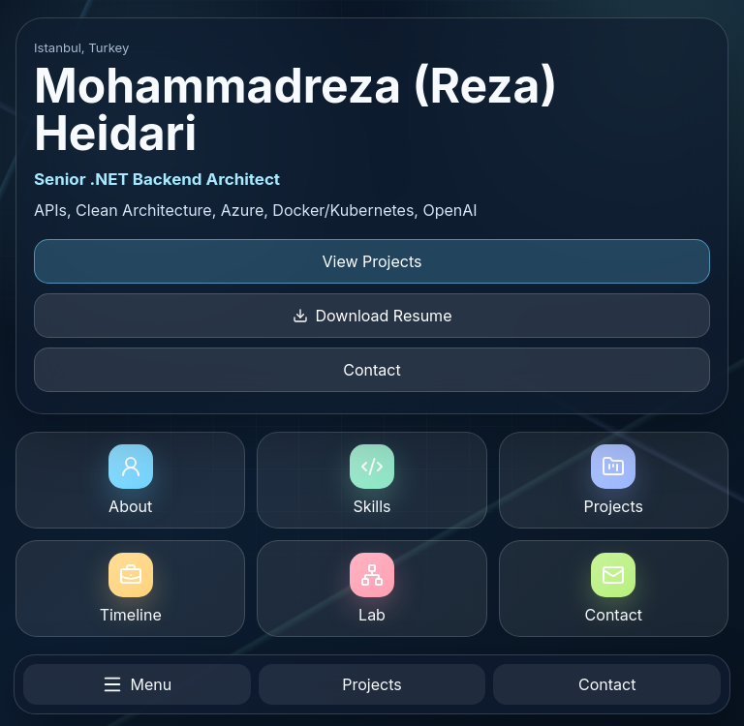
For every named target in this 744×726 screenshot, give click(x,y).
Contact (371, 369)
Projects (613, 480)
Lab (372, 588)
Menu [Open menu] (136, 684)
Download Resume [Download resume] (372, 315)
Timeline (131, 588)
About (130, 480)
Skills (372, 480)
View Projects (372, 261)
